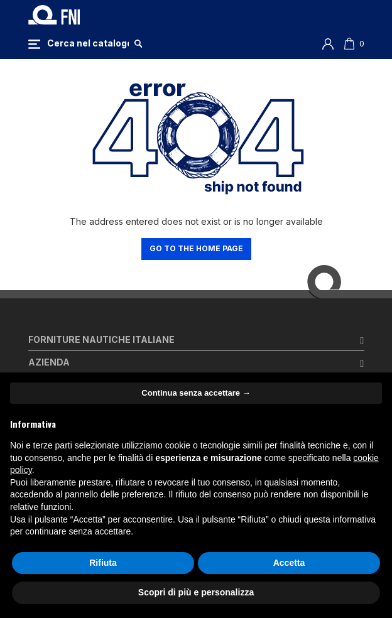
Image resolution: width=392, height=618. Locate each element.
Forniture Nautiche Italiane (101, 339)
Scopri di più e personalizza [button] (196, 592)
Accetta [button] (289, 563)
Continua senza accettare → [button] (195, 393)
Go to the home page (196, 248)
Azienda (49, 362)
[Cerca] (88, 43)
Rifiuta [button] (103, 563)
